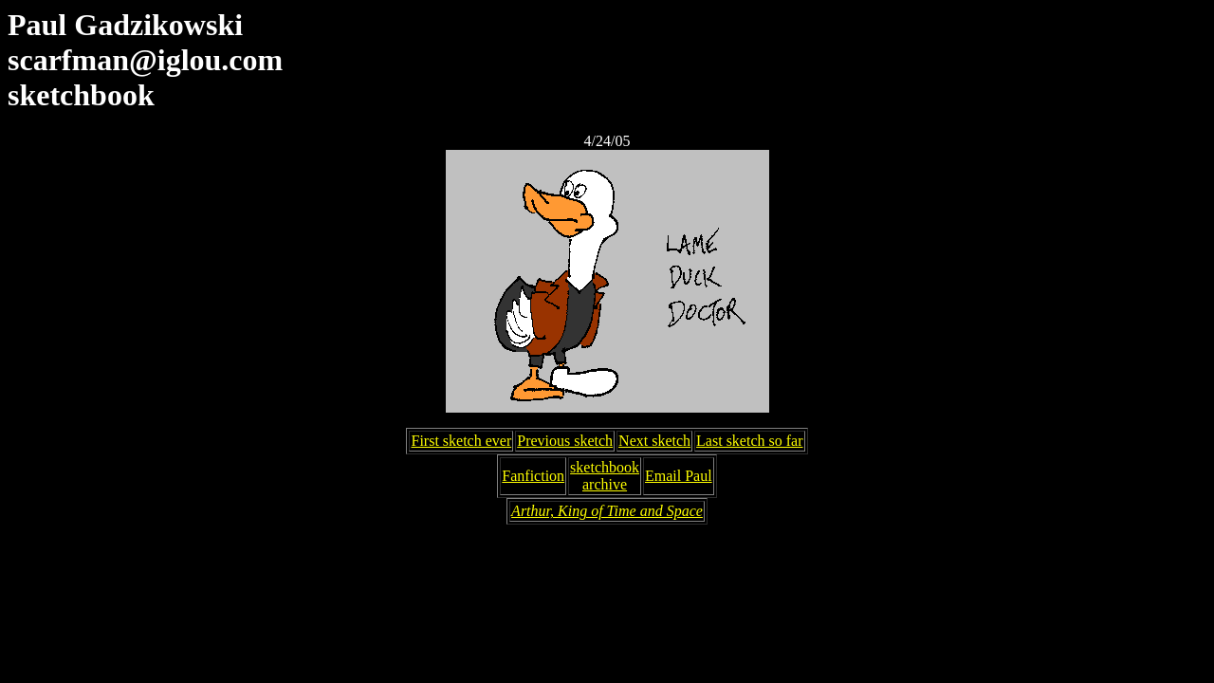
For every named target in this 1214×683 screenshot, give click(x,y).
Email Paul (678, 476)
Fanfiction (533, 476)
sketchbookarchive (604, 475)
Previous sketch (565, 441)
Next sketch (654, 441)
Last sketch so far (749, 441)
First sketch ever (461, 441)
